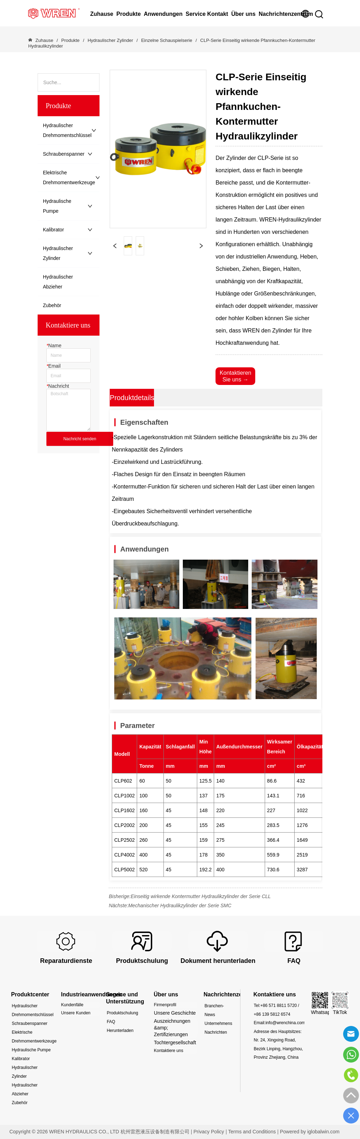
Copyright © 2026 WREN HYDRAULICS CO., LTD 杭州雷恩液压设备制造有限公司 (99, 1131)
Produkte (128, 14)
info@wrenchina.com (285, 1022)
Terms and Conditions (252, 1131)
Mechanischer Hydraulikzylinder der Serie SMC (179, 905)
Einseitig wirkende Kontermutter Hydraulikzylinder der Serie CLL (201, 896)
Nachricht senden (79, 438)
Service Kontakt (207, 14)
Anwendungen (163, 14)
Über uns (243, 14)
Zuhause (101, 14)
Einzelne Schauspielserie (167, 40)
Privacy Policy (208, 1131)
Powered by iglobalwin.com (310, 1131)
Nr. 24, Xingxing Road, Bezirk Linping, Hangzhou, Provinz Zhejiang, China (278, 1049)
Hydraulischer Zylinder (110, 40)
